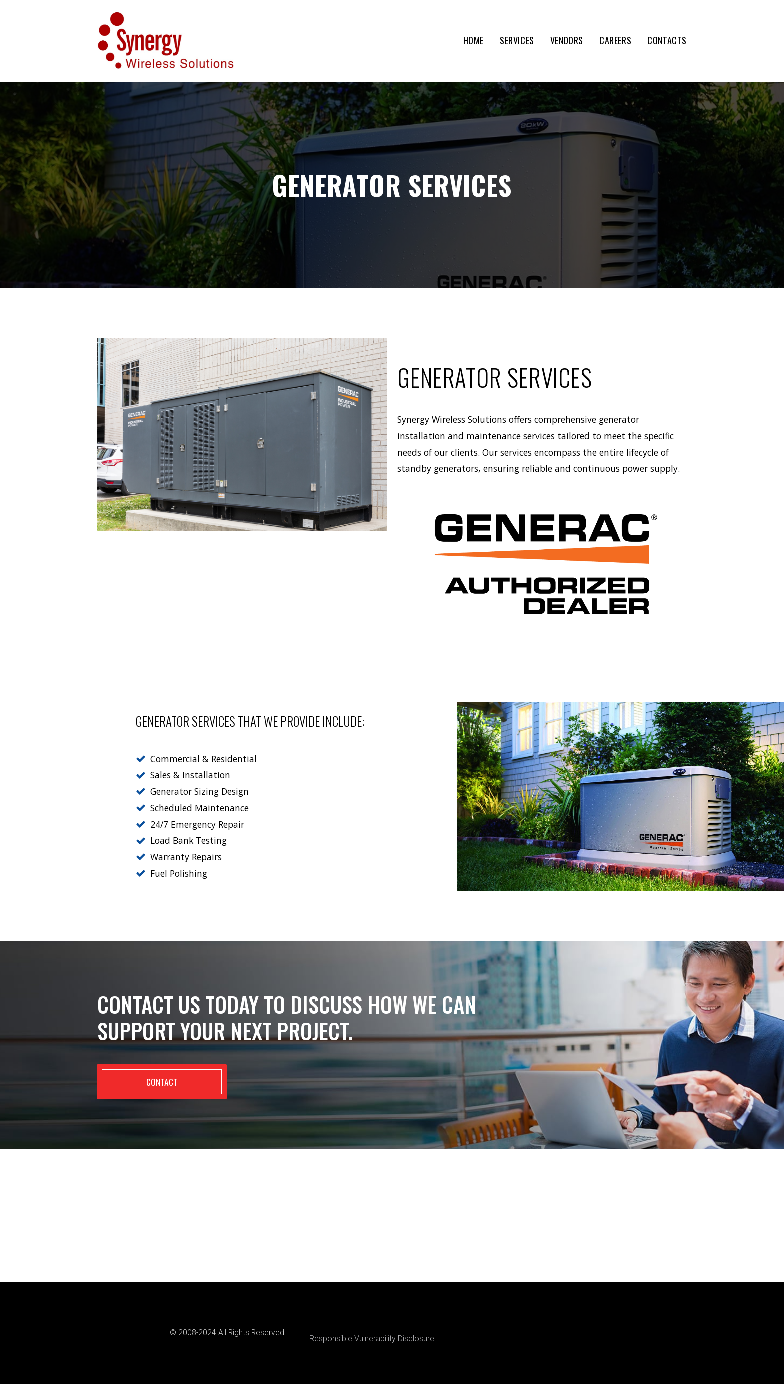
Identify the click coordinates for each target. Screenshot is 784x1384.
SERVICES (517, 40)
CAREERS (616, 40)
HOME (474, 40)
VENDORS (567, 40)
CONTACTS (667, 40)
